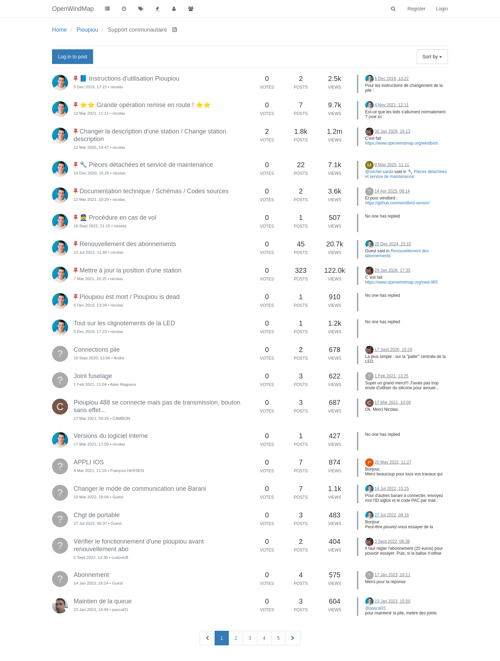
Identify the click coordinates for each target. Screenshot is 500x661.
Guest (117, 497)
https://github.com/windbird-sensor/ (397, 203)
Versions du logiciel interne (111, 435)
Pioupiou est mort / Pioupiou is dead (130, 296)
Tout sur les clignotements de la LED (124, 323)
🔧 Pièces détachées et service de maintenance (146, 164)
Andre (119, 358)
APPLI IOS (89, 462)
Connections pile (97, 349)
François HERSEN (127, 470)
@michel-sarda (379, 171)
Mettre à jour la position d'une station (131, 270)
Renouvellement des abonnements (128, 243)
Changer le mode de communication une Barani (140, 488)
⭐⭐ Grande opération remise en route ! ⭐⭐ (145, 104)
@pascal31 (375, 608)
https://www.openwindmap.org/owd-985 (401, 282)
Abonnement (91, 574)
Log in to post (72, 56)
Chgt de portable (97, 515)
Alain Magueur (123, 384)
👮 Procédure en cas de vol (118, 217)
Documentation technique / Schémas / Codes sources (154, 191)
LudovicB (119, 557)
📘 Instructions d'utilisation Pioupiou (130, 78)
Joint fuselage (93, 376)
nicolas (116, 86)
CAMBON (121, 418)
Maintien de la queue (103, 601)
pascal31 (120, 609)
